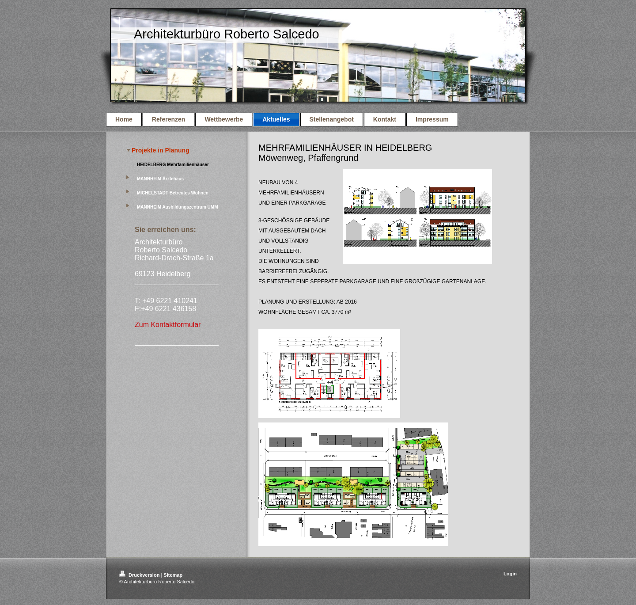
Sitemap (172, 575)
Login (510, 573)
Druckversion (140, 575)
